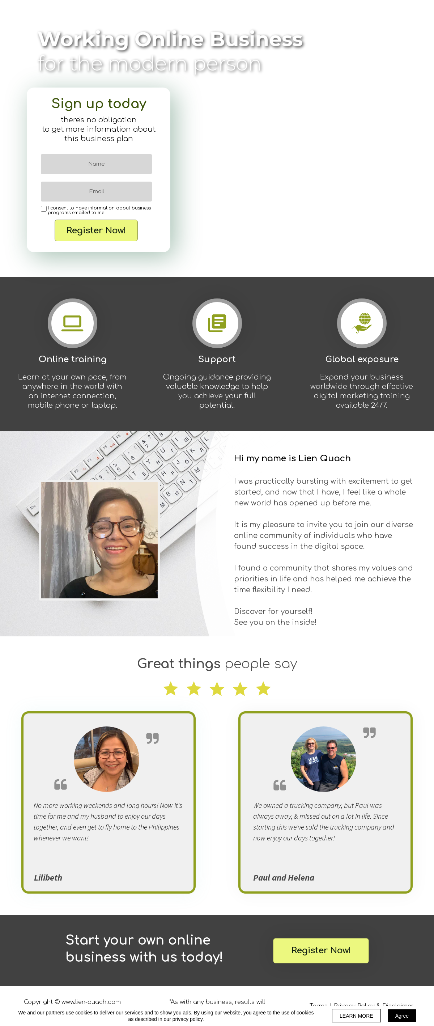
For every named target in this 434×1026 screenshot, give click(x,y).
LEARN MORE (356, 1016)
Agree (402, 1016)
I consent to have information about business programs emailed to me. (99, 210)
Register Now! (96, 230)
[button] (321, 950)
